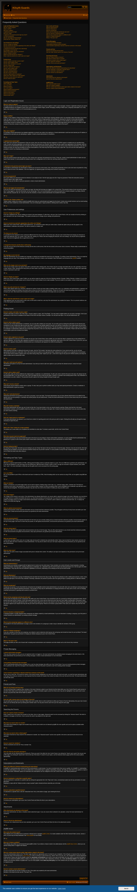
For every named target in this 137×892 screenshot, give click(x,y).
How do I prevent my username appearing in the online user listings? (19, 45)
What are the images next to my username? (14, 51)
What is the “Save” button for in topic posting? (14, 75)
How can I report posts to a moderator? (13, 74)
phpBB (74, 258)
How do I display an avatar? (10, 53)
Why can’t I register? (8, 30)
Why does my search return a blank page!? (56, 60)
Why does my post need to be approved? (13, 77)
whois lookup (26, 855)
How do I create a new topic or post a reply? (14, 61)
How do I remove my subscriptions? (54, 72)
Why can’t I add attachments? (10, 71)
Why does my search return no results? (55, 58)
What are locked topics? (9, 93)
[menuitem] (13, 15)
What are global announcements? (11, 89)
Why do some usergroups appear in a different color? (58, 34)
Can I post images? (8, 87)
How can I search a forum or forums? (55, 57)
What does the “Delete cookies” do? (12, 39)
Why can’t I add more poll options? (12, 66)
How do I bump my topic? (9, 78)
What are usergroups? (51, 30)
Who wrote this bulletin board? (53, 83)
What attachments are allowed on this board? (56, 77)
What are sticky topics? (9, 92)
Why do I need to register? (10, 27)
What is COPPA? (8, 28)
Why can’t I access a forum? (10, 69)
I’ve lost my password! (9, 36)
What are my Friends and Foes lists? (54, 50)
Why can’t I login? (8, 33)
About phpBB (30, 835)
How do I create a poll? (9, 65)
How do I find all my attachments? (54, 79)
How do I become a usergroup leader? (55, 33)
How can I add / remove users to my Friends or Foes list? (59, 52)
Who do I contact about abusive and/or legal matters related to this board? (63, 86)
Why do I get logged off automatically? (12, 37)
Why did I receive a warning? (10, 72)
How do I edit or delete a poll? (11, 68)
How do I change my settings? (11, 44)
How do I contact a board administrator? (55, 88)
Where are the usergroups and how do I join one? (57, 31)
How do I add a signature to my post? (12, 63)
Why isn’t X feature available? (53, 85)
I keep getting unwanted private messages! (56, 44)
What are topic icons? (9, 95)
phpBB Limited (46, 833)
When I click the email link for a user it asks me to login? (17, 55)
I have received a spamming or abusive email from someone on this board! (63, 45)
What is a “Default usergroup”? (53, 36)
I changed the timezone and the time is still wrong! (15, 48)
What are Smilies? (8, 86)
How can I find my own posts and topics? (55, 63)
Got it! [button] (126, 888)
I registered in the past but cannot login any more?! (15, 34)
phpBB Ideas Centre (72, 844)
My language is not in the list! (10, 50)
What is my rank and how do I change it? (13, 54)
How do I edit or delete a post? (11, 62)
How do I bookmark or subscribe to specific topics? (58, 69)
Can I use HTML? (8, 85)
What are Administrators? (52, 27)
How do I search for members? (53, 61)
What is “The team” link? (52, 37)
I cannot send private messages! (53, 42)
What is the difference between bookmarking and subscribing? (60, 68)
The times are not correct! (10, 47)
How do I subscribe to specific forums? (55, 71)
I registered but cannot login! (10, 31)
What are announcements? (10, 90)
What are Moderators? (51, 28)
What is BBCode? (8, 83)
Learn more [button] (62, 888)
